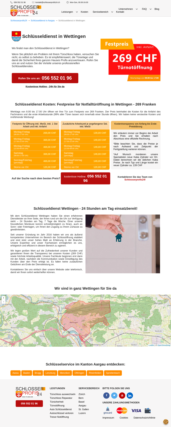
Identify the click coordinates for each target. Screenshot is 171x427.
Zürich (82, 394)
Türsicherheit (56, 401)
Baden (26, 373)
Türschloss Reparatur (61, 398)
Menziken (65, 373)
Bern (81, 398)
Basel (81, 401)
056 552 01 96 (20, 2)
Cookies (124, 417)
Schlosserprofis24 (18, 20)
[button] (3, 298)
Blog (157, 9)
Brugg (38, 373)
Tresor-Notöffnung (59, 417)
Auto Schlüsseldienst (61, 409)
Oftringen (79, 373)
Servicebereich (89, 388)
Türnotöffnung (57, 405)
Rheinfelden (95, 373)
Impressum (108, 417)
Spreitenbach (113, 373)
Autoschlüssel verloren (61, 413)
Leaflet (151, 345)
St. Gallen (84, 409)
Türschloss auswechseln (62, 394)
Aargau (82, 405)
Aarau (15, 373)
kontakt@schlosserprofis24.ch (48, 2)
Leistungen (57, 388)
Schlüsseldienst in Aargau (43, 20)
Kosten (84, 12)
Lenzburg (50, 373)
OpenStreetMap (163, 345)
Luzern (82, 413)
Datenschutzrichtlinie (144, 417)
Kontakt (120, 12)
